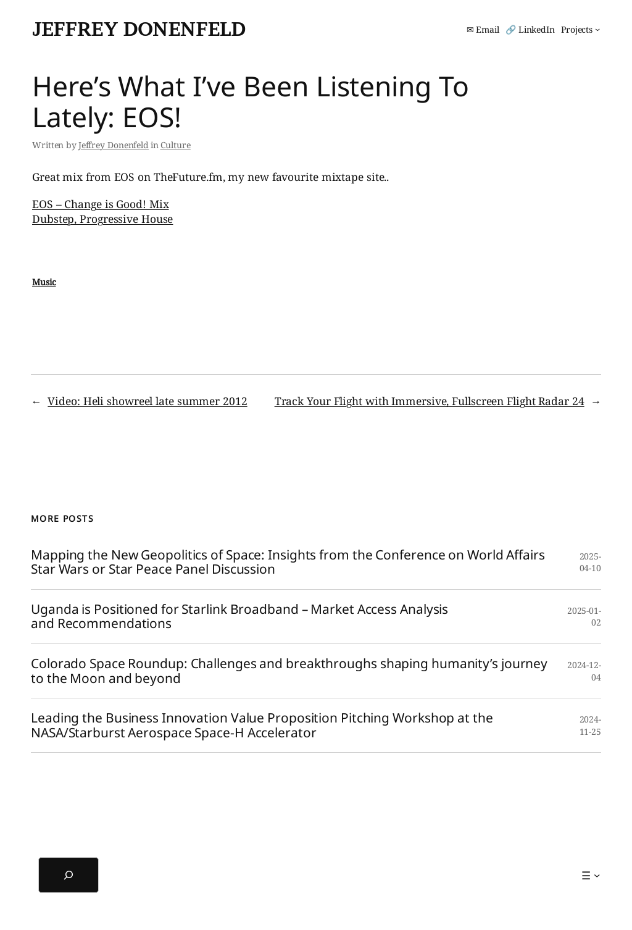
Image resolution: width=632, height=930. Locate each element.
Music (44, 282)
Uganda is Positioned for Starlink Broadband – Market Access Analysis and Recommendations (239, 616)
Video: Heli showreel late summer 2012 (147, 400)
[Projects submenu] (580, 29)
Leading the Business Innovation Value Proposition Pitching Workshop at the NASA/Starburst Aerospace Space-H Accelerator (262, 725)
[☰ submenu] (590, 875)
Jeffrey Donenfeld (139, 29)
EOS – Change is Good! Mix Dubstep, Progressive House (102, 211)
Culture (175, 145)
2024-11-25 (591, 725)
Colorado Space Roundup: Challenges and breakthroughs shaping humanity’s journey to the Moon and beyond (289, 670)
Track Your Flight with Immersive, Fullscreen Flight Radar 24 (429, 400)
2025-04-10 (591, 562)
